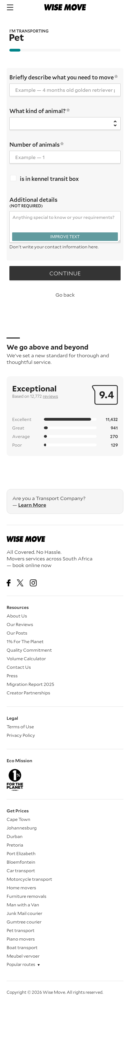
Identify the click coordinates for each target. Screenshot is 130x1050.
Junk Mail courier (24, 913)
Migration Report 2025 (30, 684)
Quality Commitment (29, 650)
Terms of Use (20, 726)
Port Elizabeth (21, 853)
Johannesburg (22, 828)
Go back (65, 294)
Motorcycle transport (29, 879)
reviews (50, 396)
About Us (17, 616)
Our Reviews (20, 624)
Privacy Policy (21, 735)
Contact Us (19, 667)
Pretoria (15, 845)
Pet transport (21, 930)
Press (12, 675)
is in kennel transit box (44, 178)
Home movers (21, 887)
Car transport (21, 870)
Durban (15, 836)
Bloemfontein (21, 862)
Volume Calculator (26, 658)
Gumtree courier (24, 922)
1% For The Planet (25, 641)
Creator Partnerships (28, 692)
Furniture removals (26, 896)
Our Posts (17, 633)
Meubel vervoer (23, 956)
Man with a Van (23, 904)
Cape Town (18, 819)
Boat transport (22, 947)
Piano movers (21, 939)
